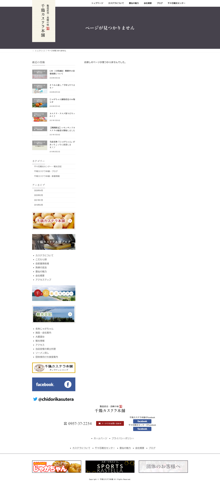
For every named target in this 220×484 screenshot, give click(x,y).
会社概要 (39, 275)
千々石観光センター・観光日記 (48, 166)
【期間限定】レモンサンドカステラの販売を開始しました (62, 129)
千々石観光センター (105, 448)
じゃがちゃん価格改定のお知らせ (62, 100)
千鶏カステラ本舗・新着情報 (47, 176)
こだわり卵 (41, 259)
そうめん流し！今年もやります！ (62, 86)
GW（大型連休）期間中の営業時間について (62, 72)
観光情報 (39, 341)
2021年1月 (38, 200)
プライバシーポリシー (123, 438)
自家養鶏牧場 (42, 263)
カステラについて (44, 255)
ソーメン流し (42, 353)
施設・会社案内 (43, 332)
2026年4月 (38, 190)
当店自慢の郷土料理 (45, 349)
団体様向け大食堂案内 (46, 357)
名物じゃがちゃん (44, 328)
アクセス (39, 345)
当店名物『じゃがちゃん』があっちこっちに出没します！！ (62, 144)
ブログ (152, 448)
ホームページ (100, 438)
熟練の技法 (41, 267)
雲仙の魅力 (41, 271)
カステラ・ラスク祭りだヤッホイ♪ (62, 114)
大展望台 (39, 337)
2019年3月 (38, 205)
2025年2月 (38, 195)
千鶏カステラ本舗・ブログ (46, 171)
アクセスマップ (43, 279)
